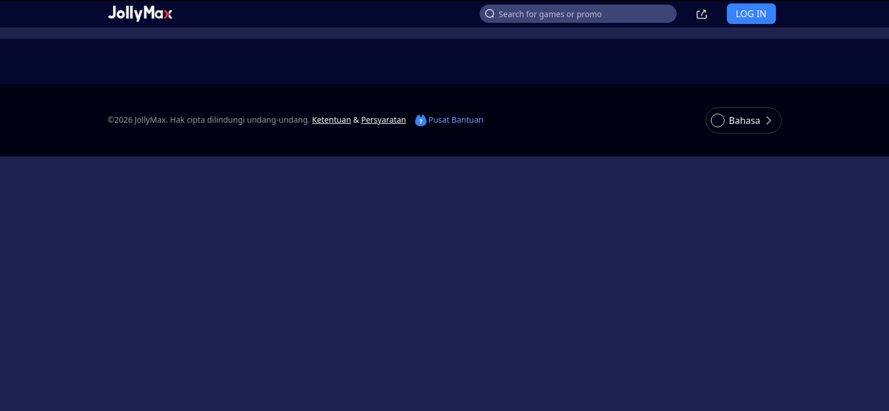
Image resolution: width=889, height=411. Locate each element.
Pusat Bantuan (449, 119)
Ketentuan (331, 119)
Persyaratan (383, 119)
